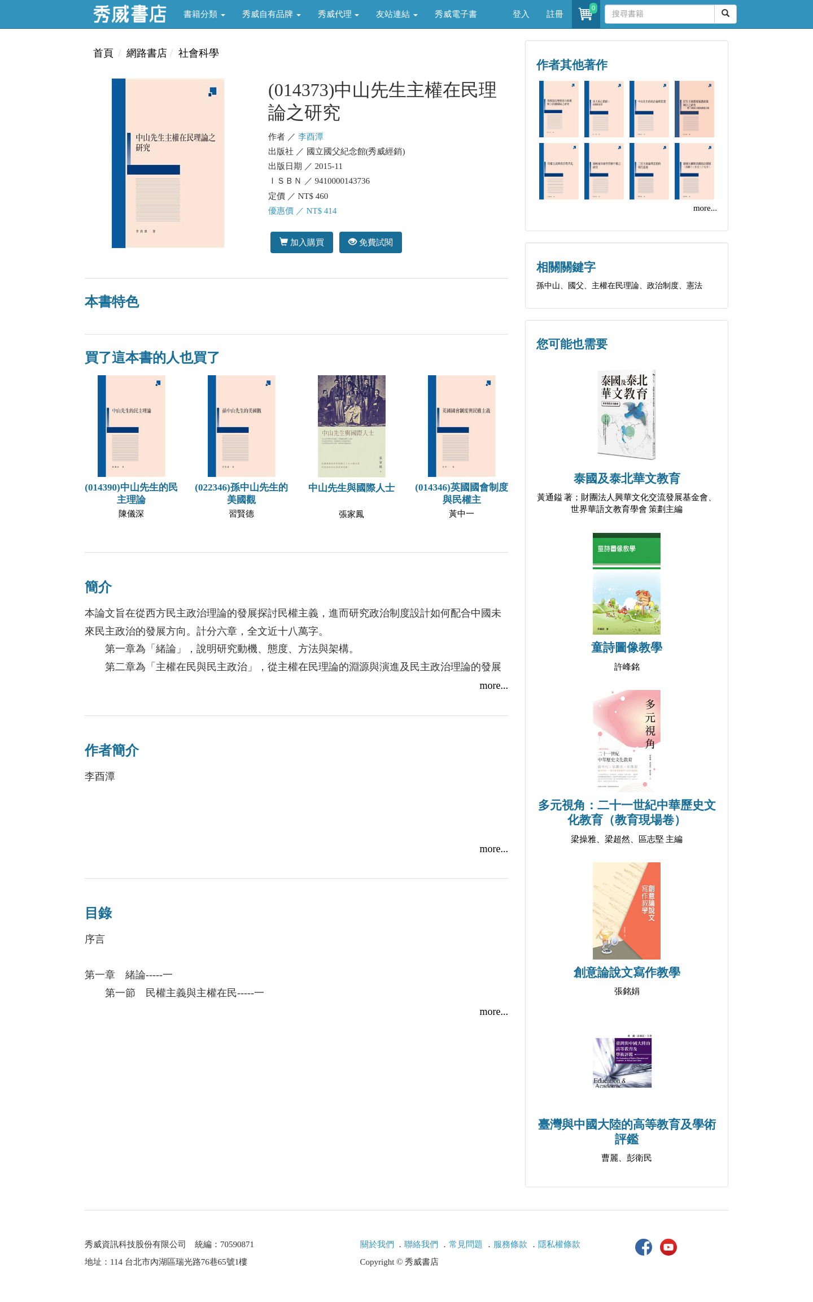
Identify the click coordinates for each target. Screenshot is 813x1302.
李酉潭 (311, 136)
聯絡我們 (421, 1244)
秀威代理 (339, 14)
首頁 (103, 53)
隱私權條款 (559, 1244)
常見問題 (466, 1244)
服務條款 (510, 1244)
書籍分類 (204, 14)
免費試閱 (370, 242)
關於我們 (377, 1244)
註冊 (555, 14)
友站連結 (397, 14)
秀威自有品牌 (271, 14)
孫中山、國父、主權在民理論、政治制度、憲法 (619, 285)
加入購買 (301, 242)
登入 (521, 14)
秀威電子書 (456, 14)
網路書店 (146, 53)
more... (494, 685)
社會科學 (198, 53)
